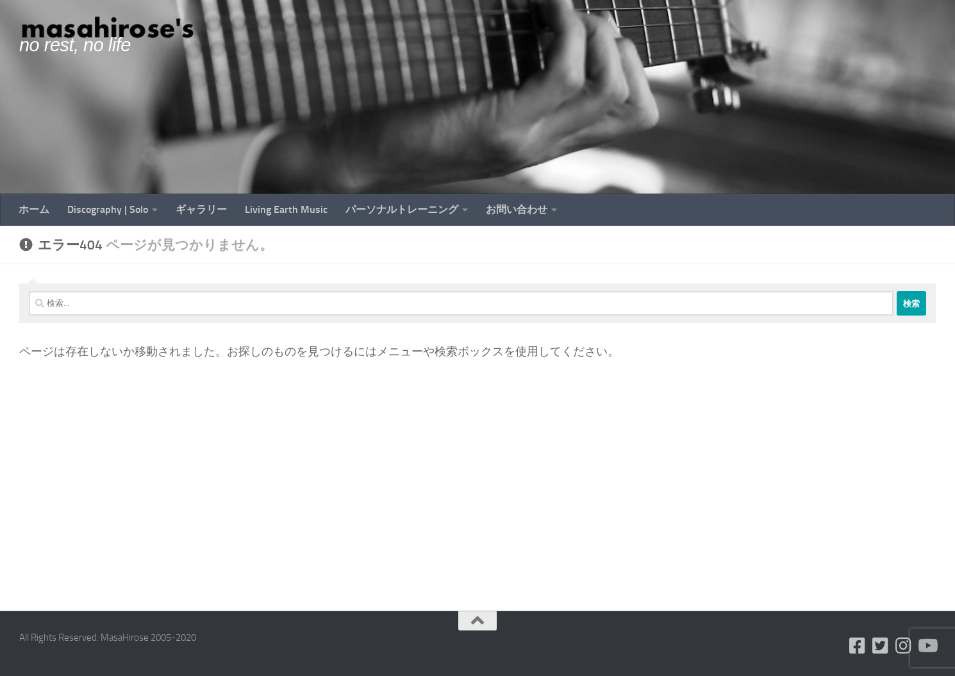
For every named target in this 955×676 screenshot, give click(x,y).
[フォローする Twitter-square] (881, 646)
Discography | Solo (107, 209)
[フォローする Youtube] (927, 646)
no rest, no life (75, 45)
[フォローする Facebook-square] (858, 646)
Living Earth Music (286, 209)
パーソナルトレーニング (401, 209)
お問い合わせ (516, 209)
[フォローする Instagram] (904, 646)
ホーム (34, 209)
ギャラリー (201, 209)
